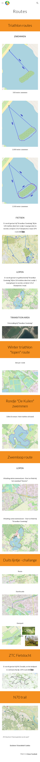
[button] (2, 3)
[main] (20, 11)
